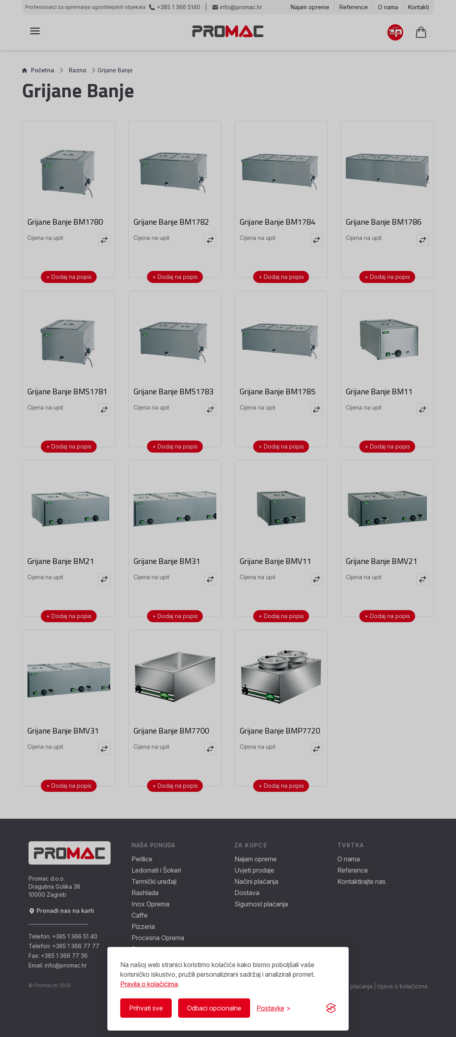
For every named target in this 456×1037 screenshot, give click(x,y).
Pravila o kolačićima (149, 984)
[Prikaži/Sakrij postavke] (274, 1008)
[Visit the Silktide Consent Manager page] (331, 1008)
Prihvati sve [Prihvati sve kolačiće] (146, 1008)
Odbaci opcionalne (214, 1008)
